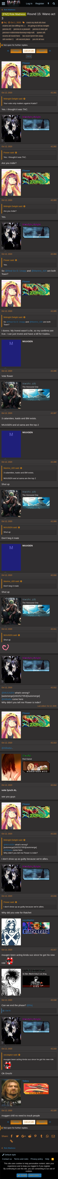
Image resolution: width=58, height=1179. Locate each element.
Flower (26, 63)
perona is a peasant (22, 29)
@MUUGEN (8, 692)
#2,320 (53, 1110)
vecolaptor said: (11, 1055)
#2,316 (53, 896)
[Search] (53, 3)
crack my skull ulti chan (35, 22)
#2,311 (53, 629)
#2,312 (53, 687)
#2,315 (53, 834)
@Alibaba (7, 699)
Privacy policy (37, 1159)
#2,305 (53, 311)
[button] (3, 3)
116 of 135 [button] (29, 51)
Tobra (25, 1081)
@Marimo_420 (39, 270)
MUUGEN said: (10, 527)
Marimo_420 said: (11, 468)
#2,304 (53, 254)
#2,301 (53, 93)
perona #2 (7, 29)
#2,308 (53, 462)
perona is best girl (40, 29)
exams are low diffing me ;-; (14, 26)
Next (42, 51)
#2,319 (53, 1049)
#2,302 (53, 146)
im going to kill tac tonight (38, 26)
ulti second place (23, 39)
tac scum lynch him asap (33, 36)
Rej (5, 22)
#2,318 (53, 1000)
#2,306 (53, 371)
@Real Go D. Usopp (15, 270)
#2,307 (53, 413)
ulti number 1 (8, 39)
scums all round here (11, 36)
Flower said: (9, 152)
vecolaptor (28, 920)
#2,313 (53, 743)
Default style (9, 1155)
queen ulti (41, 32)
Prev (16, 51)
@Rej (30, 1005)
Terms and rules (21, 1159)
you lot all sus (38, 39)
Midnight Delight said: (13, 99)
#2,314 (53, 785)
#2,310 (53, 575)
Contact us (7, 1159)
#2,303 (53, 200)
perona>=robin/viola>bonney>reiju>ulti (18, 32)
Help (47, 1159)
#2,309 (53, 521)
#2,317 (53, 950)
